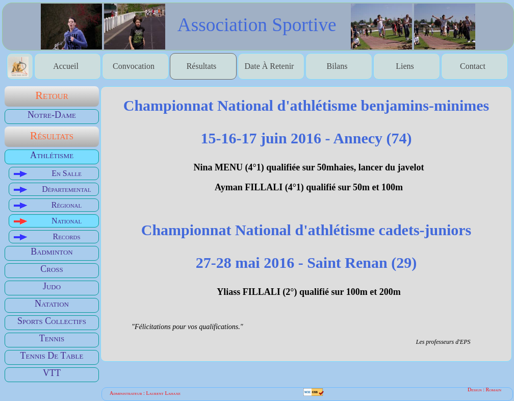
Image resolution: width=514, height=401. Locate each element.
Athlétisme (51, 155)
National (67, 220)
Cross (51, 269)
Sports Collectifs (51, 321)
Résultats (202, 66)
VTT (52, 373)
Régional (67, 204)
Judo (52, 286)
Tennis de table (52, 355)
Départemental (66, 189)
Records (66, 236)
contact (472, 66)
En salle (67, 173)
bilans (337, 66)
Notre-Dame (52, 115)
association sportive (257, 24)
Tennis (51, 338)
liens (405, 66)
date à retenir (269, 66)
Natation (52, 303)
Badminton (52, 251)
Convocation (134, 66)
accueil (66, 66)
